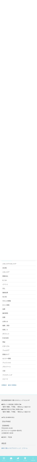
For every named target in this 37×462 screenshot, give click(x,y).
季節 (3, 342)
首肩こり (5, 329)
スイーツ (5, 379)
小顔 (3, 371)
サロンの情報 (6, 301)
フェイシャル (6, 362)
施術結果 (5, 292)
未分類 (4, 268)
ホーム (11, 459)
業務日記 (5, 276)
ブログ (17, 459)
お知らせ (5, 321)
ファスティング (7, 375)
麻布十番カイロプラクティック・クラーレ (14, 448)
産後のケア (5, 354)
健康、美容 (5, 325)
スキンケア (5, 272)
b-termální (5, 338)
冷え (3, 288)
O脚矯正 (4, 385)
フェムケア (5, 350)
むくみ (4, 280)
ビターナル (5, 346)
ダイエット (5, 334)
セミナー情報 (6, 358)
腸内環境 (5, 313)
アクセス (25, 459)
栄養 (3, 317)
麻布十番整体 (12, 385)
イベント (5, 284)
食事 (3, 309)
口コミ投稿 (5, 305)
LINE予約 (33, 459)
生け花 (4, 297)
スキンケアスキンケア (9, 264)
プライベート (6, 366)
